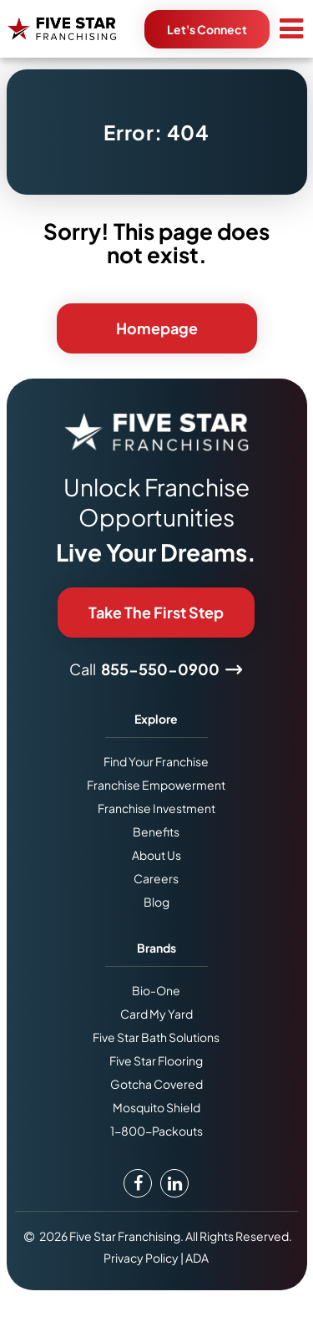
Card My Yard (156, 1013)
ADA (197, 1257)
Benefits (156, 831)
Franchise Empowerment (156, 784)
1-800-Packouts (156, 1130)
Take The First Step (156, 612)
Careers (156, 878)
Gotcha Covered (156, 1083)
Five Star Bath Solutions (156, 1037)
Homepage (157, 328)
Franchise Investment (156, 808)
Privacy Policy (141, 1257)
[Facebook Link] (138, 1183)
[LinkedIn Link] (174, 1183)
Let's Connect (207, 29)
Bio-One (156, 990)
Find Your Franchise (156, 761)
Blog (156, 901)
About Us (156, 854)
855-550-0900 (160, 669)
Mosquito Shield (156, 1107)
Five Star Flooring (156, 1060)
